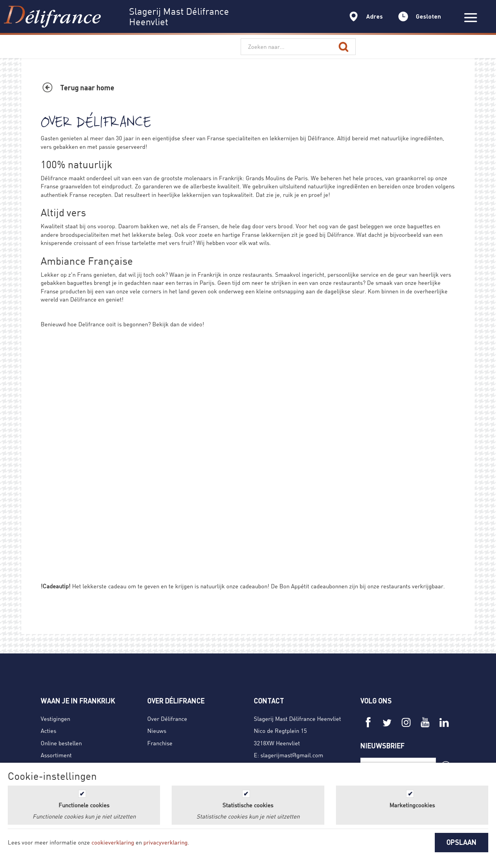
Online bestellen (61, 742)
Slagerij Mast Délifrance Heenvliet (297, 718)
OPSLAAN (461, 842)
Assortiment (56, 754)
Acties (48, 730)
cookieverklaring (112, 842)
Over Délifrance (167, 718)
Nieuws (156, 730)
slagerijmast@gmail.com (291, 754)
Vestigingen (55, 718)
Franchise (159, 742)
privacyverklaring (165, 842)
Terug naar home (87, 87)
